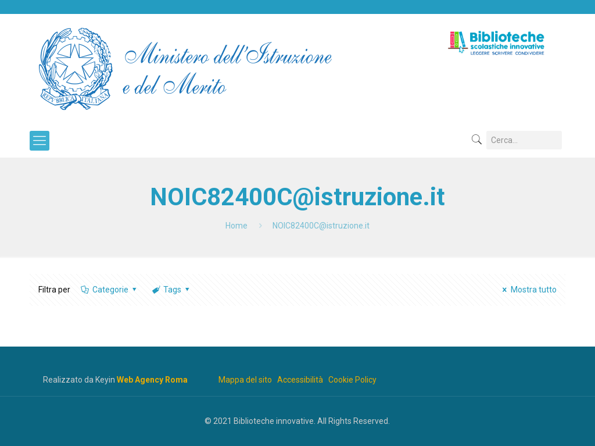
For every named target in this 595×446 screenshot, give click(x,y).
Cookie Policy (352, 379)
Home (236, 225)
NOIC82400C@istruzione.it (321, 225)
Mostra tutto (528, 289)
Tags (171, 289)
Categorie (109, 289)
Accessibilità (300, 379)
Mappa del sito (245, 379)
